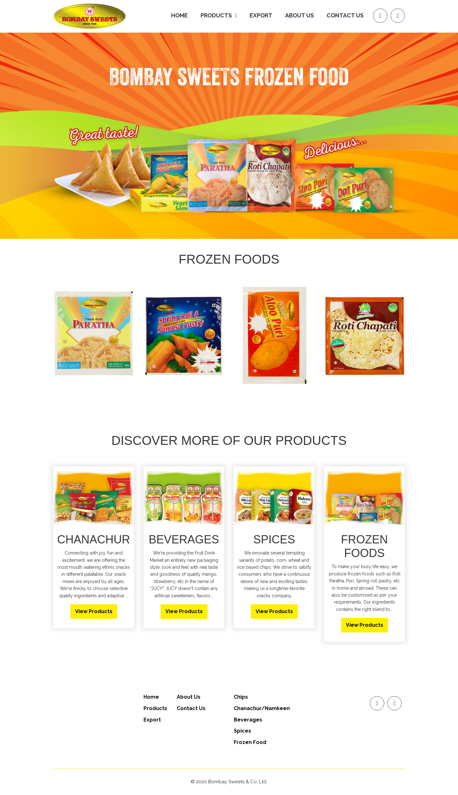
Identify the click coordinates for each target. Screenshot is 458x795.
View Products (93, 611)
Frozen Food (250, 742)
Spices (242, 731)
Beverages (248, 720)
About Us (188, 697)
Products (155, 708)
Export (261, 15)
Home (179, 15)
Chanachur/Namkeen (262, 708)
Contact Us (345, 15)
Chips (241, 697)
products (218, 15)
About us (299, 15)
